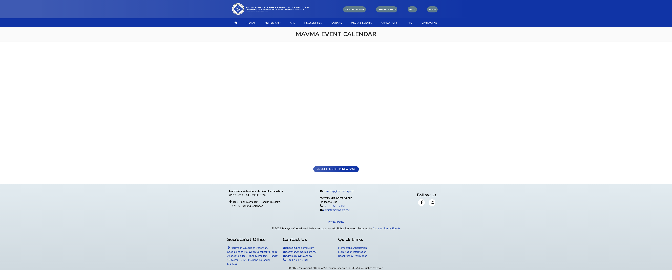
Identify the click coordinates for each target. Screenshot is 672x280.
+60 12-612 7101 (334, 206)
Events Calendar (354, 9)
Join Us (432, 9)
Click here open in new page (336, 169)
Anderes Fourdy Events (387, 228)
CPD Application (386, 9)
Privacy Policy (336, 222)
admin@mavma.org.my (336, 210)
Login (412, 9)
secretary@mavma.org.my (338, 191)
